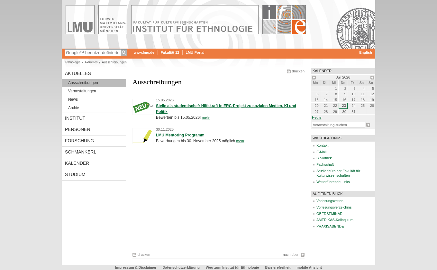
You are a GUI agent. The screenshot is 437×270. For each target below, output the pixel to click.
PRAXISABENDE (330, 226)
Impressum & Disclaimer (135, 267)
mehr (206, 117)
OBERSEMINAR (329, 214)
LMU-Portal (195, 52)
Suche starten (368, 125)
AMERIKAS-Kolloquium (334, 220)
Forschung (79, 140)
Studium (75, 174)
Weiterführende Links (333, 182)
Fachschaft (325, 164)
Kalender (77, 163)
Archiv (73, 108)
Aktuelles (91, 62)
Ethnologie (72, 62)
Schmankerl (80, 151)
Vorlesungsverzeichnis (333, 207)
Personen (77, 129)
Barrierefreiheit (278, 267)
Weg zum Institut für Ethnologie (232, 267)
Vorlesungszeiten (329, 201)
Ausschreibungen (83, 82)
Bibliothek (324, 158)
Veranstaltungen (82, 91)
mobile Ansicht (309, 267)
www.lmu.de (144, 52)
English (365, 52)
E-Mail (321, 152)
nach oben (291, 254)
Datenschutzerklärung (181, 267)
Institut (75, 118)
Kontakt (322, 145)
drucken (298, 71)
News (73, 99)
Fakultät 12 (170, 52)
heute (316, 117)
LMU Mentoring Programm (180, 135)
